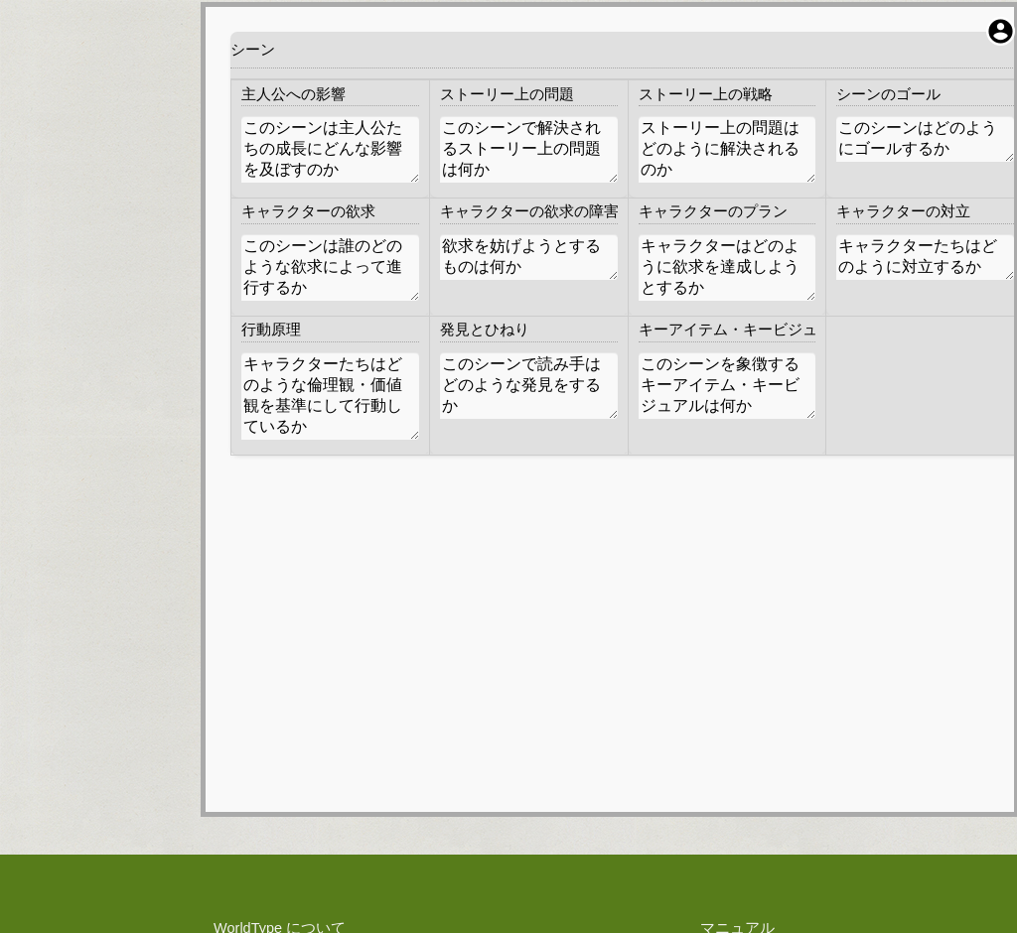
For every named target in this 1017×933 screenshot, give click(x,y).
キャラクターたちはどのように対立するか (925, 257)
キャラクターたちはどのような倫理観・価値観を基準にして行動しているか (330, 396)
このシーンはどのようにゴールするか (925, 139)
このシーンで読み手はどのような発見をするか (529, 385)
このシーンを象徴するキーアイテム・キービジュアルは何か (727, 385)
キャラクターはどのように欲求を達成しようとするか (727, 267)
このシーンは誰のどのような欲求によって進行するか (330, 267)
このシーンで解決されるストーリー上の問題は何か (529, 149)
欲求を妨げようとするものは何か (529, 257)
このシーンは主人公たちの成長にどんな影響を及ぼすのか (330, 149)
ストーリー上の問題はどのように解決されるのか (727, 149)
